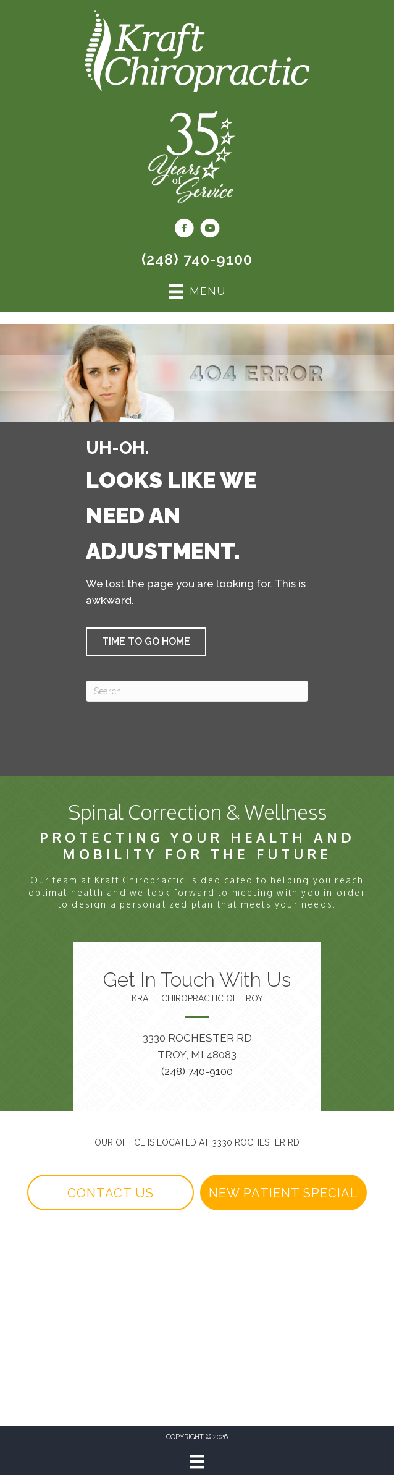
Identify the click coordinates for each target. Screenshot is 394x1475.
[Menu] (197, 1461)
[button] (146, 641)
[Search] (197, 691)
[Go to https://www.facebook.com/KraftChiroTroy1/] (184, 230)
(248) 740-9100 (197, 259)
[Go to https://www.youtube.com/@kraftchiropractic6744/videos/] (210, 230)
